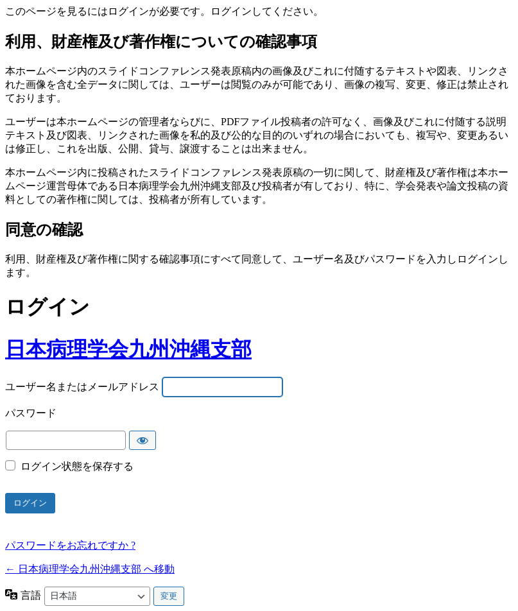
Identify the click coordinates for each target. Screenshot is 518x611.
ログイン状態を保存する (77, 466)
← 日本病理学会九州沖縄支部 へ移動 (90, 569)
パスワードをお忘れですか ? (70, 545)
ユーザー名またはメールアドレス (82, 386)
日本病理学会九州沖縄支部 (128, 349)
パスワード (30, 413)
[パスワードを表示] (142, 440)
